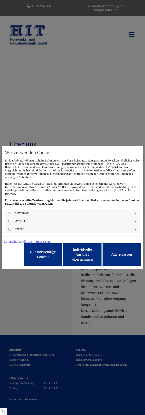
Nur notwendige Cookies (43, 254)
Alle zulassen (121, 254)
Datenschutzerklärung (18, 241)
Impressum (43, 241)
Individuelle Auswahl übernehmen (82, 254)
